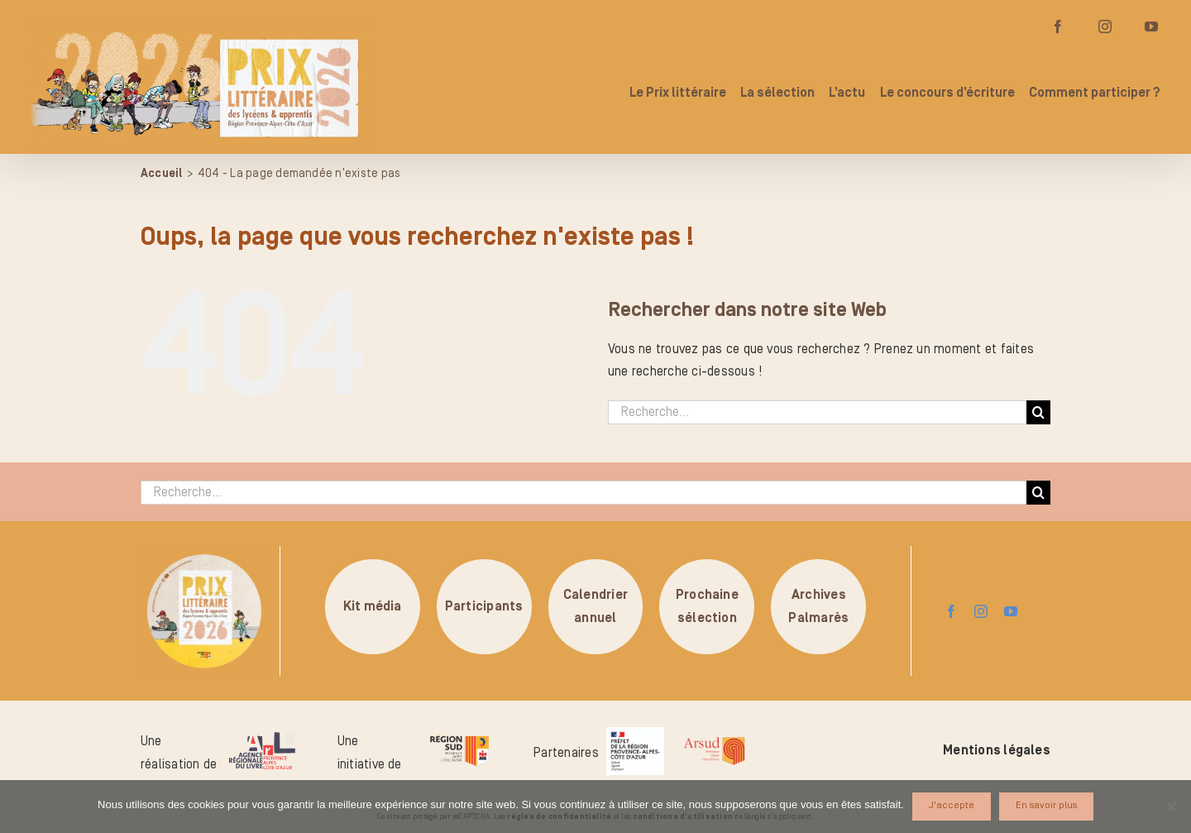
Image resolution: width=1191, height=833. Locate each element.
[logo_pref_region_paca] (635, 733)
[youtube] (1010, 611)
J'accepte (951, 805)
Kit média (372, 606)
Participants (484, 606)
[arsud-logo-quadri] (714, 739)
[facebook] (951, 611)
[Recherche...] (817, 412)
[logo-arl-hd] (262, 738)
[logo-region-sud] (459, 735)
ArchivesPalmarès (818, 606)
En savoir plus (1046, 805)
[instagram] (981, 611)
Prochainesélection (707, 606)
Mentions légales (996, 750)
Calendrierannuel (595, 606)
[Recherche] (1038, 412)
